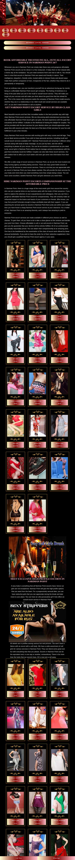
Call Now (19, 858)
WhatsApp (56, 858)
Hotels (5, 34)
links (57, 30)
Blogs (65, 30)
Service (31, 30)
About (13, 30)
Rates (40, 30)
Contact (49, 30)
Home (5, 30)
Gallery (22, 30)
